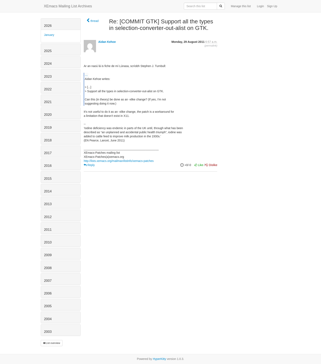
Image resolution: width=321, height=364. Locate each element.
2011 (48, 230)
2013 (48, 204)
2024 (48, 64)
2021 (48, 102)
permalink (211, 45)
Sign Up (272, 6)
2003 (48, 332)
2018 (48, 140)
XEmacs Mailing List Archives (68, 6)
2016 (48, 166)
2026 (48, 26)
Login (260, 6)
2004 (48, 319)
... (86, 74)
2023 (48, 76)
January (49, 34)
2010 (48, 242)
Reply (89, 165)
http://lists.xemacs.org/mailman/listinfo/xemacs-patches (119, 161)
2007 (48, 281)
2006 (48, 293)
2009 (48, 255)
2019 (48, 128)
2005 (48, 306)
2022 (48, 89)
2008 (48, 268)
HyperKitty (159, 359)
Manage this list (241, 6)
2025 (48, 51)
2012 (48, 217)
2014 (48, 191)
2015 (48, 179)
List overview (51, 343)
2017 (48, 153)
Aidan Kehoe (107, 41)
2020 (48, 115)
